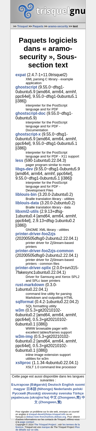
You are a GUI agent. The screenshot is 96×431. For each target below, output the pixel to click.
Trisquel (22, 26)
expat (20, 75)
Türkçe (78, 393)
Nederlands (63, 389)
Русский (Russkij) (26, 393)
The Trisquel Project (45, 424)
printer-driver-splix (33, 268)
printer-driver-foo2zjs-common (44, 251)
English (68, 384)
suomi (80, 384)
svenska (65, 393)
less (19, 160)
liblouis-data (27, 203)
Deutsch (54, 384)
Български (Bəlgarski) (29, 384)
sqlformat (24, 302)
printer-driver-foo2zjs (35, 234)
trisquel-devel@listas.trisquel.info (47, 414)
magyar (19, 389)
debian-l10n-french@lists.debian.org (46, 417)
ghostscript (26, 87)
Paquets (38, 26)
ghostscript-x (28, 134)
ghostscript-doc (30, 113)
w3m (19, 310)
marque (45, 427)
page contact (27, 422)
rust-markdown (29, 285)
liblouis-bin (26, 194)
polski (78, 389)
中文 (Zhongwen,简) (65, 397)
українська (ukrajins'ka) (30, 397)
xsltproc (23, 362)
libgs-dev (24, 169)
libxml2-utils (27, 211)
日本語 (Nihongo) (39, 389)
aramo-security (58, 26)
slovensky (50, 393)
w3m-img (24, 336)
